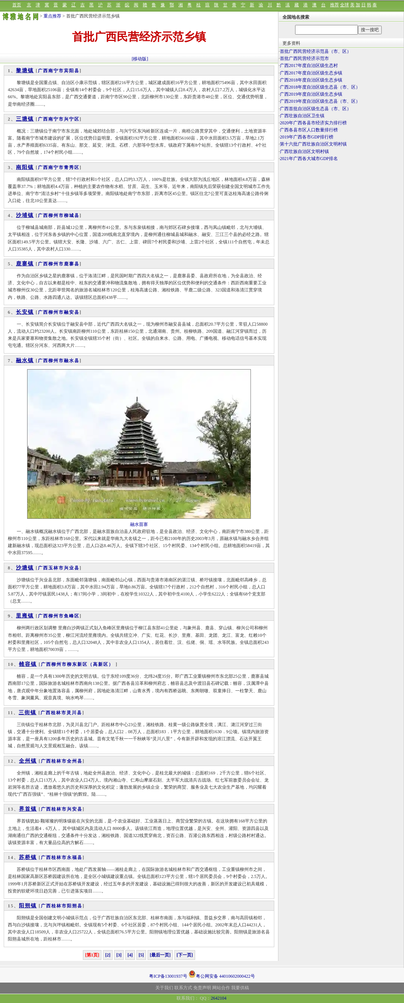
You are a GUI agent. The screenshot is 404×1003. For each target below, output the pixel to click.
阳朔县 (75, 905)
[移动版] (140, 58)
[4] (130, 955)
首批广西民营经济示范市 (304, 58)
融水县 (72, 360)
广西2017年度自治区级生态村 (309, 65)
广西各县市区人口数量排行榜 (309, 129)
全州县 (75, 761)
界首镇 (28, 809)
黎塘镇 (25, 70)
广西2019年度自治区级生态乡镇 (311, 94)
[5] (141, 955)
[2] (107, 955)
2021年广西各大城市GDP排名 (309, 158)
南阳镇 (25, 167)
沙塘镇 (25, 568)
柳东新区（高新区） (91, 664)
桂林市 (59, 712)
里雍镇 (25, 616)
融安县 (72, 312)
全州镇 (28, 761)
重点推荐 (52, 16)
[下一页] (185, 955)
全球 (344, 4)
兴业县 (72, 568)
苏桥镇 (28, 857)
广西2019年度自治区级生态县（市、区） (320, 101)
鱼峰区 (72, 616)
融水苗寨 (139, 524)
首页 (16, 4)
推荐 (334, 4)
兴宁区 (72, 119)
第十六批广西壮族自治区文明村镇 (313, 144)
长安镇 (25, 312)
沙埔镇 (25, 215)
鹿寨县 (72, 263)
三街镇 (27, 712)
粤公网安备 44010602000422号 (221, 974)
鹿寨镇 (25, 263)
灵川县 (74, 712)
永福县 (75, 857)
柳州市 (56, 215)
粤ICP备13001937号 (168, 976)
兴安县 (75, 809)
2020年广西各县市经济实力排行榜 (313, 122)
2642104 (218, 998)
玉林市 (56, 568)
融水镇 (25, 360)
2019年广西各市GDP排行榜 (306, 137)
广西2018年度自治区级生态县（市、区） (320, 87)
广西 (43, 70)
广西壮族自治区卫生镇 (302, 115)
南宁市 (56, 70)
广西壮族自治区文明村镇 (304, 151)
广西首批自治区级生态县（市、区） (315, 108)
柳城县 (72, 215)
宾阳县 (72, 70)
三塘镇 (25, 119)
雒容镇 (28, 664)
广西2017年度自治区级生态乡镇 (311, 73)
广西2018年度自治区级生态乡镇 (311, 80)
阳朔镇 (28, 905)
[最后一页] (160, 955)
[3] (119, 955)
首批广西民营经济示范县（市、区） (315, 51)
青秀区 (72, 167)
